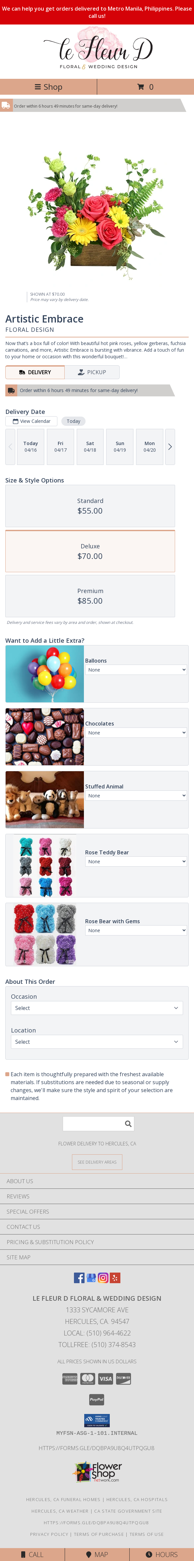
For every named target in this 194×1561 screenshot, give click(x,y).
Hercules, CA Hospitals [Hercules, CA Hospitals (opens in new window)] (137, 1499)
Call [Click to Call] (32, 1554)
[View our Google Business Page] (91, 1281)
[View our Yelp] (115, 1281)
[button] (97, 1420)
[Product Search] (98, 1123)
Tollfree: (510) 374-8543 (97, 1344)
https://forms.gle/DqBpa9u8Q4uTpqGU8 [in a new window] (97, 1448)
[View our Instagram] (103, 1281)
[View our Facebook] (79, 1281)
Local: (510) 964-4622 (97, 1333)
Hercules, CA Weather (60, 1511)
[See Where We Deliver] (97, 1162)
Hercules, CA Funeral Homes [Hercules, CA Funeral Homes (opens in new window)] (63, 1499)
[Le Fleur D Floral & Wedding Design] (96, 69)
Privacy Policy (49, 1534)
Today (73, 421)
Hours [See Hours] (162, 1554)
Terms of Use (147, 1534)
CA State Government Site (128, 1511)
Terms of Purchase (99, 1534)
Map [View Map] (97, 1554)
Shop (48, 86)
